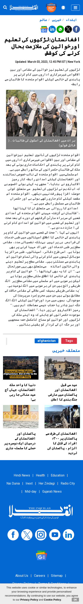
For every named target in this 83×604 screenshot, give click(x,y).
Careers (39, 576)
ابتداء (71, 20)
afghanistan (46, 341)
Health (40, 475)
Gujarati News (52, 491)
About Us (21, 576)
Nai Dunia (13, 483)
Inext (29, 483)
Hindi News (22, 475)
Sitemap (57, 576)
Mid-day (30, 491)
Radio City (68, 483)
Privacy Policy (29, 599)
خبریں (56, 20)
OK (75, 599)
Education (57, 475)
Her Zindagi (46, 483)
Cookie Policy (52, 599)
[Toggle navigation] (75, 8)
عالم (43, 20)
